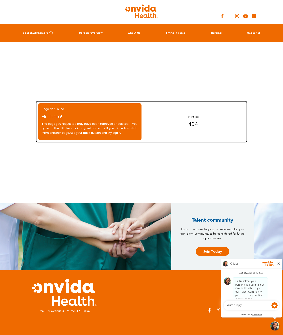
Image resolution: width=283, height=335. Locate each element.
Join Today (212, 251)
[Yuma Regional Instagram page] (237, 16)
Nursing (216, 33)
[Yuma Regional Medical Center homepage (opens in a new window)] (64, 293)
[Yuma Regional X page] (229, 16)
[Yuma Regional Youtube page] (245, 16)
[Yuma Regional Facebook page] (222, 16)
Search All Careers (38, 33)
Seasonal (253, 33)
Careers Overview (91, 33)
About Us (134, 33)
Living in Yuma (176, 33)
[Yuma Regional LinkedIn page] (254, 16)
